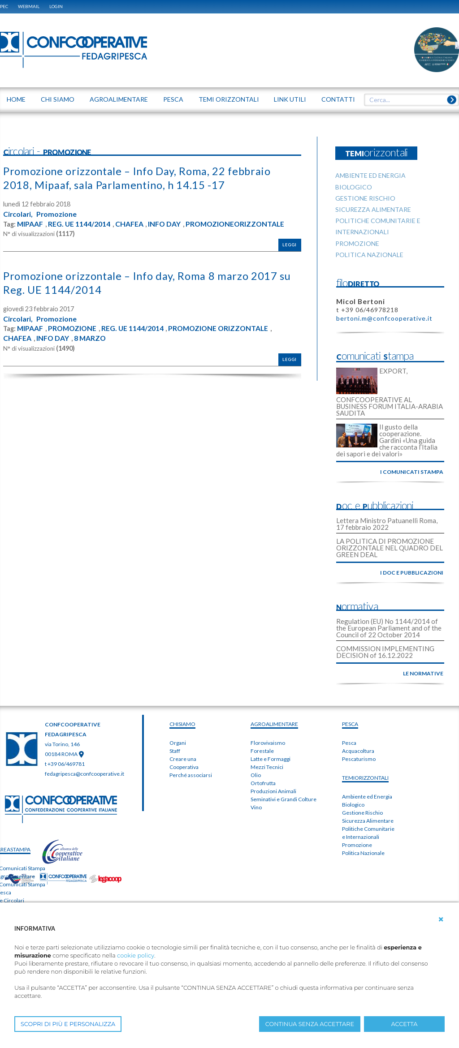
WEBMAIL (28, 6)
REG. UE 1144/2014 (79, 223)
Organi (177, 742)
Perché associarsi (190, 775)
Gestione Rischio (362, 812)
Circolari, (18, 213)
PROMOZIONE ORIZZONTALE (222, 327)
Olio (256, 775)
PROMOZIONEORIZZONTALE (238, 223)
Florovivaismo (268, 742)
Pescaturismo (359, 759)
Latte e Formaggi (270, 759)
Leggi (289, 244)
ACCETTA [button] (404, 1024)
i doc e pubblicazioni (411, 572)
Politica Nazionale (363, 853)
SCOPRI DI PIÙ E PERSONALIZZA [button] (68, 1024)
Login (56, 6)
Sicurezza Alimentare (368, 820)
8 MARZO (90, 337)
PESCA (350, 724)
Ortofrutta (263, 783)
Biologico (353, 804)
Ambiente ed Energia (367, 796)
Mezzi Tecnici (267, 767)
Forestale (262, 750)
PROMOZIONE (73, 327)
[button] (441, 919)
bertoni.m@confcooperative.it (384, 318)
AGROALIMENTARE (274, 724)
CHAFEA (130, 223)
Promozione (57, 213)
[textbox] (408, 99)
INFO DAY (165, 223)
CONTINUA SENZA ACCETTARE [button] (309, 1024)
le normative (423, 673)
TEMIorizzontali (365, 777)
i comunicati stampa (411, 471)
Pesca (349, 742)
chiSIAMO (182, 724)
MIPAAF (30, 223)
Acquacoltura (358, 750)
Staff (174, 750)
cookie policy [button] (135, 955)
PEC (4, 6)
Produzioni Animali (273, 791)
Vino (256, 807)
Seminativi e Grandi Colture (283, 799)
